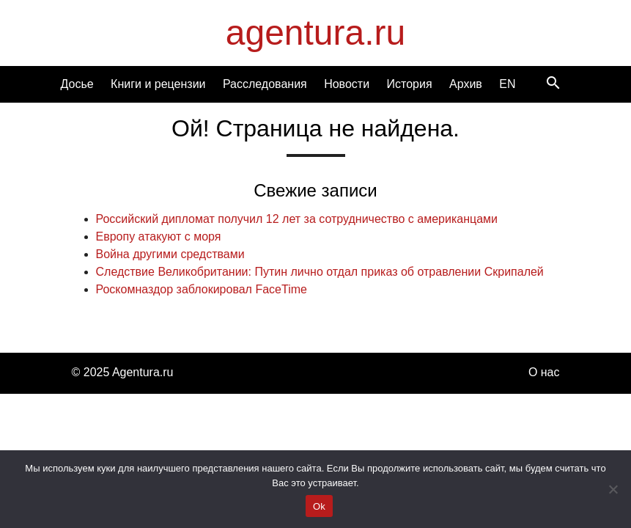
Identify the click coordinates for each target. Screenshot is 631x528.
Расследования (265, 84)
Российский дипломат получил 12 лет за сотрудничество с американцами (297, 219)
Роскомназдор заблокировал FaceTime (201, 289)
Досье (77, 84)
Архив (465, 84)
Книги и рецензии (158, 84)
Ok (319, 506)
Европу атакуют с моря (158, 236)
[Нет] (612, 489)
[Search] (553, 84)
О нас (544, 372)
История (409, 84)
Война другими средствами (170, 254)
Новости (346, 84)
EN (507, 84)
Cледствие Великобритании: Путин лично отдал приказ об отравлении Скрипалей (320, 271)
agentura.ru (316, 32)
